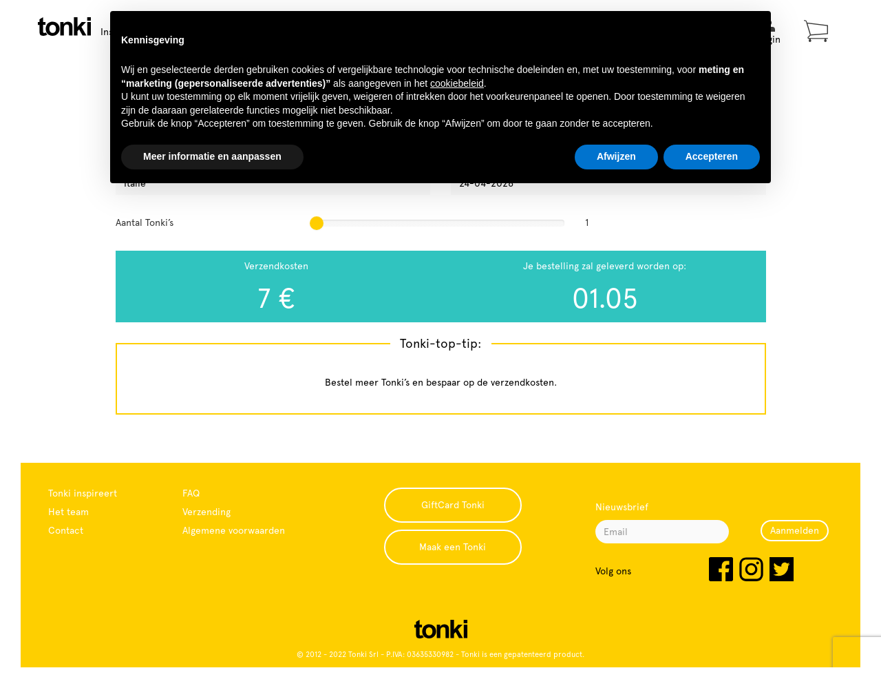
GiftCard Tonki (453, 504)
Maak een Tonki (452, 546)
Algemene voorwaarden (233, 530)
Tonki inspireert (82, 493)
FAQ (191, 493)
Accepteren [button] (712, 156)
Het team (68, 511)
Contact (65, 530)
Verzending (206, 511)
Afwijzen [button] (616, 156)
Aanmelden (794, 530)
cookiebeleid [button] (457, 83)
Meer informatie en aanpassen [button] (212, 156)
